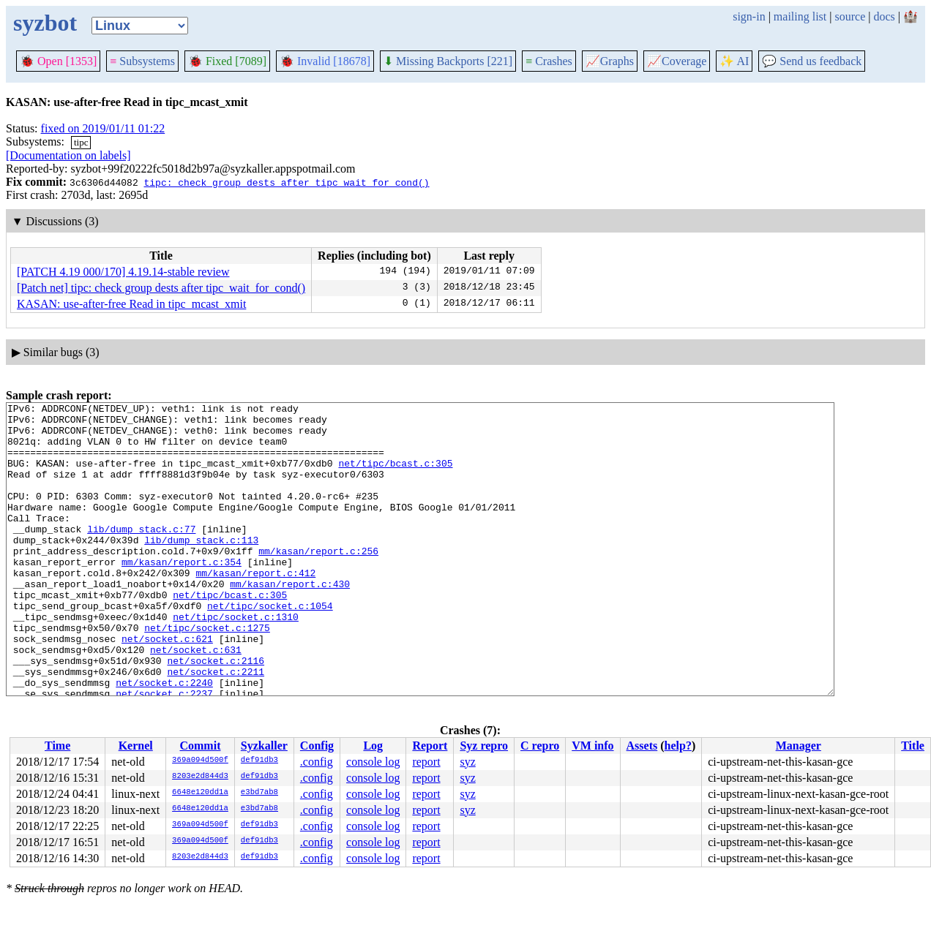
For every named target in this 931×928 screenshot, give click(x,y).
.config (316, 761)
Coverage (676, 61)
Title (912, 745)
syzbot (45, 23)
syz (467, 761)
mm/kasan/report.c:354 (181, 594)
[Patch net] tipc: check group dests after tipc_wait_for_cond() (161, 288)
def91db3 (259, 760)
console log (373, 761)
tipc (81, 142)
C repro (539, 745)
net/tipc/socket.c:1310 (236, 660)
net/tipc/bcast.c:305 (395, 476)
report (426, 761)
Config (317, 745)
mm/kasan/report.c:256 (318, 581)
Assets (642, 745)
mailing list (800, 16)
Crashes (549, 61)
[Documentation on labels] (68, 155)
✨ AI (734, 61)
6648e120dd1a (200, 793)
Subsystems (142, 61)
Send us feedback (811, 61)
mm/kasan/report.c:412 (255, 607)
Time (57, 745)
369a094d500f (200, 760)
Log (373, 745)
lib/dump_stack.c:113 (201, 568)
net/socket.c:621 (167, 686)
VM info (592, 745)
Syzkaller (264, 745)
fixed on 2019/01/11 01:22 (103, 128)
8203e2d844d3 (200, 777)
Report (429, 745)
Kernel (136, 745)
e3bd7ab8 (259, 793)
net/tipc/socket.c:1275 (207, 673)
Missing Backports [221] (448, 61)
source (850, 16)
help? (678, 745)
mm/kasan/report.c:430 (290, 620)
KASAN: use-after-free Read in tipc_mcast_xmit (131, 304)
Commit (199, 745)
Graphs (610, 61)
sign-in (749, 16)
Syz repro (484, 745)
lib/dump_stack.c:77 (141, 555)
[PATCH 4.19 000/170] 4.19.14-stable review (123, 271)
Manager (798, 745)
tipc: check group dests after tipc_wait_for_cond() (286, 182)
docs (883, 16)
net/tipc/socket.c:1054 (270, 647)
